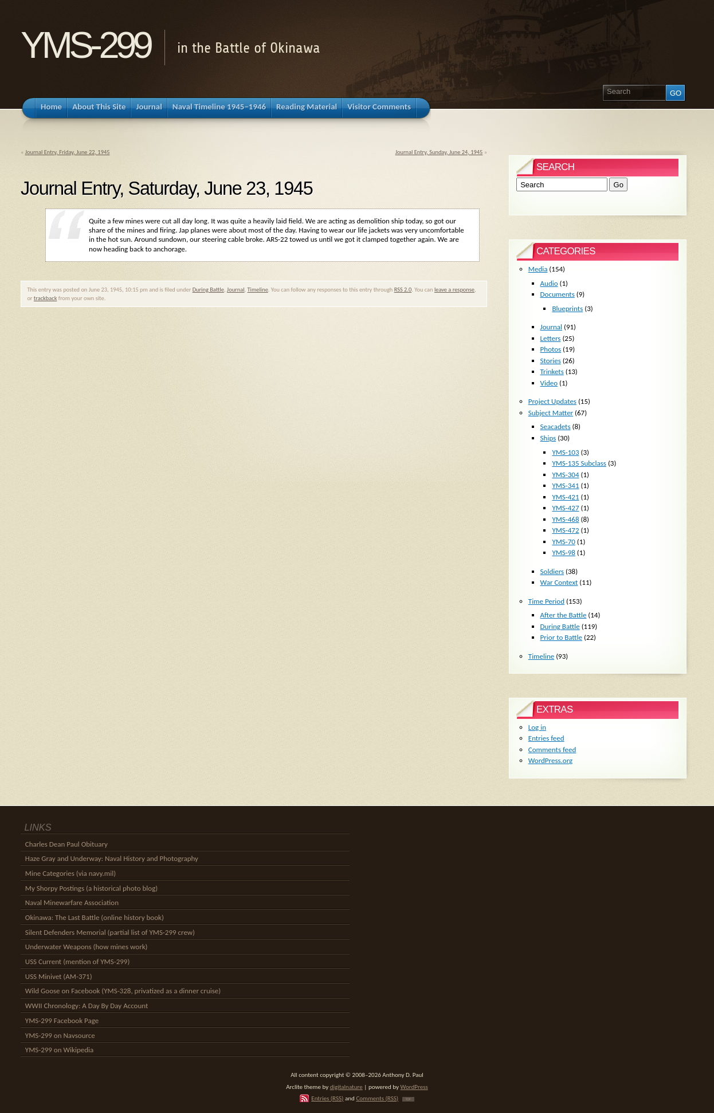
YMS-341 (565, 485)
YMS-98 (563, 552)
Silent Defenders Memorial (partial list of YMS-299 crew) (110, 932)
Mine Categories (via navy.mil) (70, 873)
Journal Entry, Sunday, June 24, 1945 (439, 152)
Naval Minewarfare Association (72, 902)
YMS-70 (563, 541)
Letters (550, 338)
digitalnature (346, 1087)
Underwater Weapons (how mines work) (86, 946)
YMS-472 (565, 530)
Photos (551, 349)
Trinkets (552, 371)
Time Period (546, 601)
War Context (559, 582)
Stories (550, 360)
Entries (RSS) (327, 1098)
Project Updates (552, 401)
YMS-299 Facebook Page (62, 1020)
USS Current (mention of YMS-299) (77, 961)
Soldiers (552, 571)
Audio (549, 283)
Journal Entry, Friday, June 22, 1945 (67, 152)
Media (538, 269)
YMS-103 (565, 452)
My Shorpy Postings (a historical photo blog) (91, 888)
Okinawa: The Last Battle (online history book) (94, 917)
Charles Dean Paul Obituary (66, 844)
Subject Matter (550, 412)
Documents (557, 294)
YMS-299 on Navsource (60, 1035)
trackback (45, 298)
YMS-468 (565, 519)
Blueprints (567, 308)
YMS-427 (565, 508)
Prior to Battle (561, 637)
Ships (548, 438)
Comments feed (552, 749)
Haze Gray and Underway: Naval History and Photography (111, 858)
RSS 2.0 (403, 289)
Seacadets (555, 426)
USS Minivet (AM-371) (58, 976)
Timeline (258, 289)
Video (549, 383)
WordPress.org (550, 760)
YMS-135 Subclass (579, 463)
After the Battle (563, 615)
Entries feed (546, 738)
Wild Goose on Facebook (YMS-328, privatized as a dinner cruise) (123, 990)
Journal (236, 289)
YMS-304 (565, 474)
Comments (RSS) (377, 1098)
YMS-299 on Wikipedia (59, 1049)
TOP (408, 1099)
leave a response (454, 289)
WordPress (414, 1087)
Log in (537, 727)
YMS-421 (565, 497)
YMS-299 (85, 45)
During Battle (208, 289)
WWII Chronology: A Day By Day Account (86, 1005)
